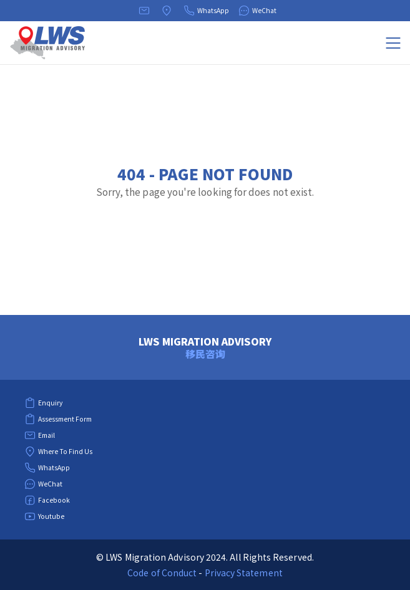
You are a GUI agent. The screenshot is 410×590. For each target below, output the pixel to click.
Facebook (47, 500)
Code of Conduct (162, 572)
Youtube (44, 516)
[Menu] (393, 43)
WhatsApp (206, 10)
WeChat (257, 10)
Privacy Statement (244, 572)
